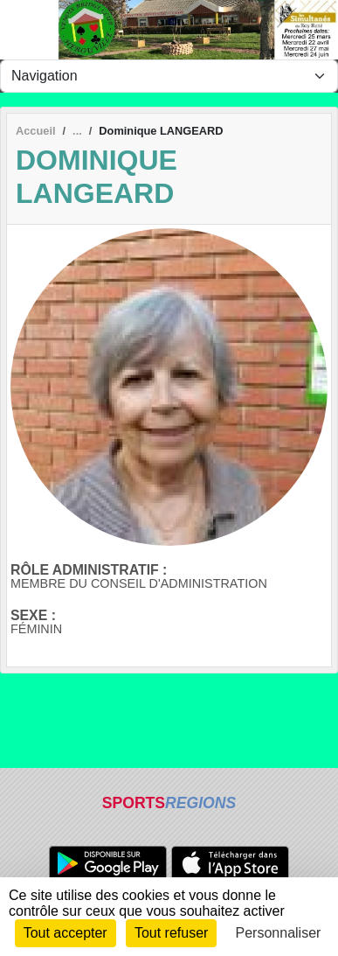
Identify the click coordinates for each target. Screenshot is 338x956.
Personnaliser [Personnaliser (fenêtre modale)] (278, 932)
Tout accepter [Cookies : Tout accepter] (65, 932)
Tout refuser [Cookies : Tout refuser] (171, 932)
